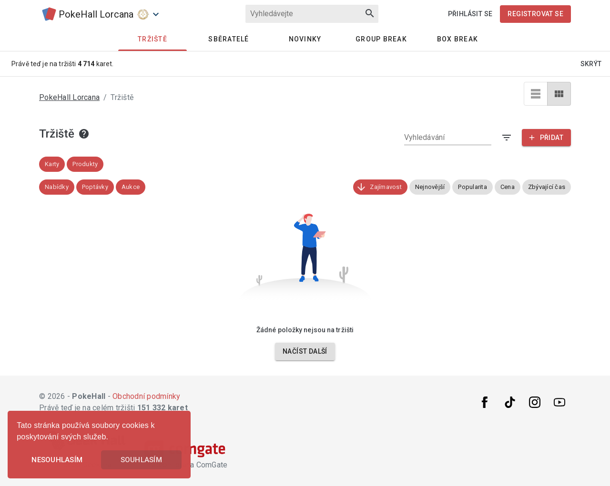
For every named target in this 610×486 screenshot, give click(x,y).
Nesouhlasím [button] (56, 460)
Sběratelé (228, 39)
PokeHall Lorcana (69, 97)
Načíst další (305, 351)
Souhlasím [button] (141, 460)
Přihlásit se (470, 14)
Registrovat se (535, 14)
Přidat (545, 137)
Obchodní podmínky (146, 396)
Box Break (457, 39)
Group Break (381, 39)
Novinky (305, 39)
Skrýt (591, 64)
